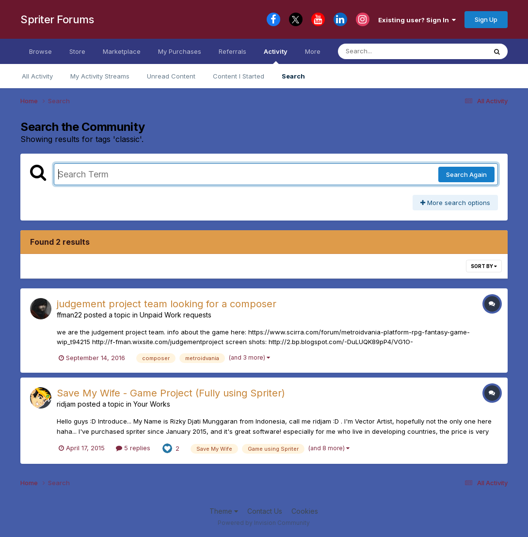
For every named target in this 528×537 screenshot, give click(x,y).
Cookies (304, 511)
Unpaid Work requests (175, 315)
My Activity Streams (99, 76)
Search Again (466, 174)
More (312, 51)
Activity (276, 55)
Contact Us (264, 511)
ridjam (66, 404)
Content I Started (238, 76)
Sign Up (486, 19)
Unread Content (171, 76)
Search (293, 76)
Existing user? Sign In (417, 20)
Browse (40, 51)
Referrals (232, 51)
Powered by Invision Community (264, 522)
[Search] (385, 51)
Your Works (151, 404)
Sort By (484, 266)
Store (77, 51)
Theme (223, 511)
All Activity (37, 76)
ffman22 (69, 315)
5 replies (133, 448)
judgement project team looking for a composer (166, 304)
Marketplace (122, 51)
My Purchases (179, 51)
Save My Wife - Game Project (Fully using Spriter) (171, 393)
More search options (455, 202)
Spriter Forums (57, 19)
